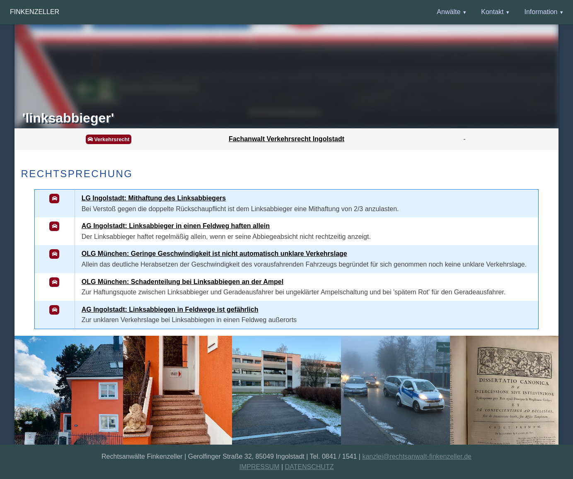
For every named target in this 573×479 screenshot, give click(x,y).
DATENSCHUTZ (309, 466)
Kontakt (492, 11)
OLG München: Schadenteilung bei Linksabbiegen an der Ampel (182, 281)
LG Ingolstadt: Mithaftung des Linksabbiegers (154, 198)
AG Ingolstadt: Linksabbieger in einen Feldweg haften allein (176, 225)
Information (540, 11)
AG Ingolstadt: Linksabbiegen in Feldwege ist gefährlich (170, 309)
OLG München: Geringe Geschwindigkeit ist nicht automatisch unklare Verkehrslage (214, 253)
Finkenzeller (34, 11)
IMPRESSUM (259, 466)
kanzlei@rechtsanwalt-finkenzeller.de (416, 456)
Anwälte (448, 11)
